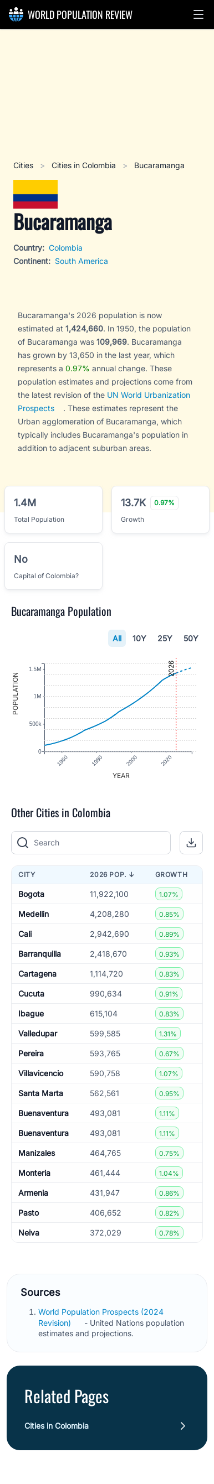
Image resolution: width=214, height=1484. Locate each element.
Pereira (31, 1053)
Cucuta (31, 993)
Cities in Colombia (85, 165)
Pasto (28, 1212)
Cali (25, 933)
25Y (164, 638)
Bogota (31, 894)
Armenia (33, 1192)
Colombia (66, 247)
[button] (198, 14)
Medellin (33, 914)
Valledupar (37, 1033)
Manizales (36, 1153)
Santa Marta (40, 1093)
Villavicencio (40, 1073)
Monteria (34, 1172)
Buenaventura (43, 1113)
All (117, 638)
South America (81, 261)
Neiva (28, 1232)
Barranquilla (39, 953)
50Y (191, 638)
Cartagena (37, 973)
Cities (24, 165)
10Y (139, 638)
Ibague (31, 1013)
